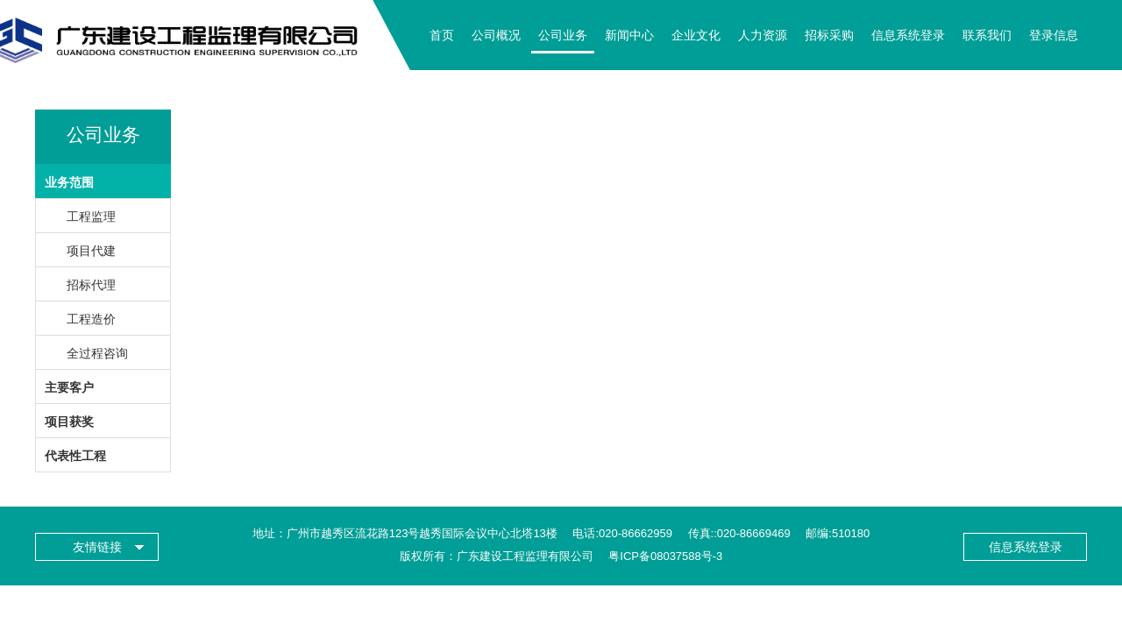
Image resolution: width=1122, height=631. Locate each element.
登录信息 (1053, 35)
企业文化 (696, 35)
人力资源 (762, 35)
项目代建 (91, 251)
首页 (442, 35)
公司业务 (562, 35)
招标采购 (829, 35)
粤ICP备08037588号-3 (665, 556)
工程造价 (91, 319)
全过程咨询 (97, 353)
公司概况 (496, 35)
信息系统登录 (908, 35)
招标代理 (91, 285)
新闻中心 (629, 35)
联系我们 (987, 35)
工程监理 (91, 216)
